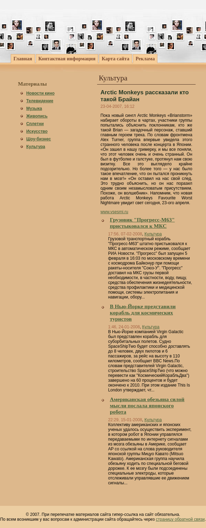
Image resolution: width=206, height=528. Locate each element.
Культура (35, 146)
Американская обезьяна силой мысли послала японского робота (147, 405)
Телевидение (39, 100)
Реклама (145, 58)
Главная (23, 58)
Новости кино (40, 93)
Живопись (37, 116)
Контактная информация (67, 58)
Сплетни (35, 123)
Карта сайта (115, 58)
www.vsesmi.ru (114, 211)
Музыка (34, 108)
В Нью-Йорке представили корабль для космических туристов (143, 312)
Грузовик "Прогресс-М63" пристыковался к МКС (142, 223)
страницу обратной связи (180, 519)
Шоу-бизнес (38, 139)
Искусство (37, 131)
